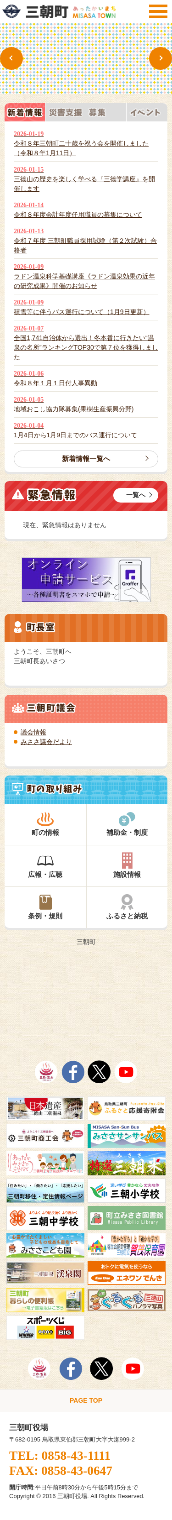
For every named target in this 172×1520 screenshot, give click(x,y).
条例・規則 (45, 907)
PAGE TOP (86, 1400)
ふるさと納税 (127, 907)
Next (160, 58)
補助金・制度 (127, 824)
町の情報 (45, 824)
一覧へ (135, 494)
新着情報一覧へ (86, 458)
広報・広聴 (45, 865)
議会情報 (33, 732)
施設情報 (127, 865)
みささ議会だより (46, 741)
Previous (11, 58)
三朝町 (86, 941)
